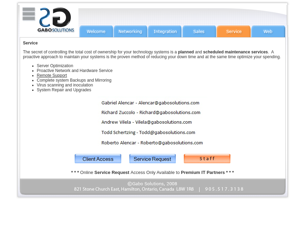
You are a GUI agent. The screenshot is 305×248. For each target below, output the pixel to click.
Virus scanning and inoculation (65, 85)
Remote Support (52, 75)
